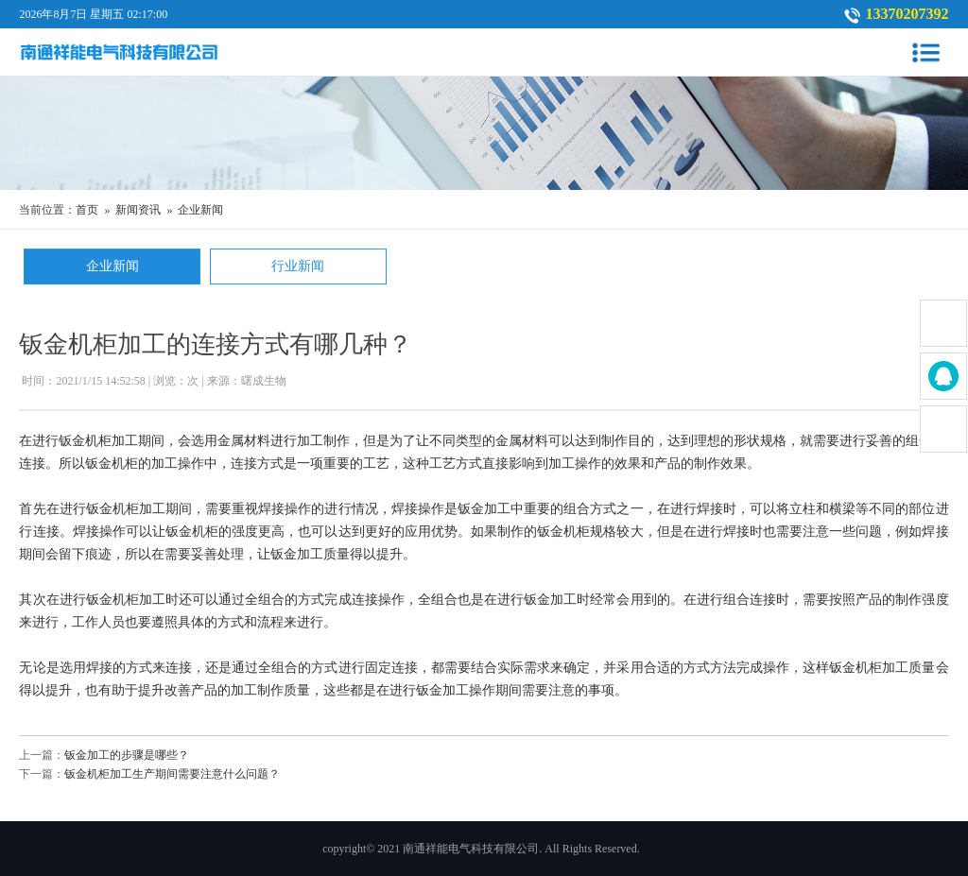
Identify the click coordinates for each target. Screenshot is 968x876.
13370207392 (907, 14)
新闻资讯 (138, 209)
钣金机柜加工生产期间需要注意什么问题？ (172, 774)
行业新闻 (297, 268)
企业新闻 (200, 209)
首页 (87, 209)
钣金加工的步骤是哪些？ (126, 755)
